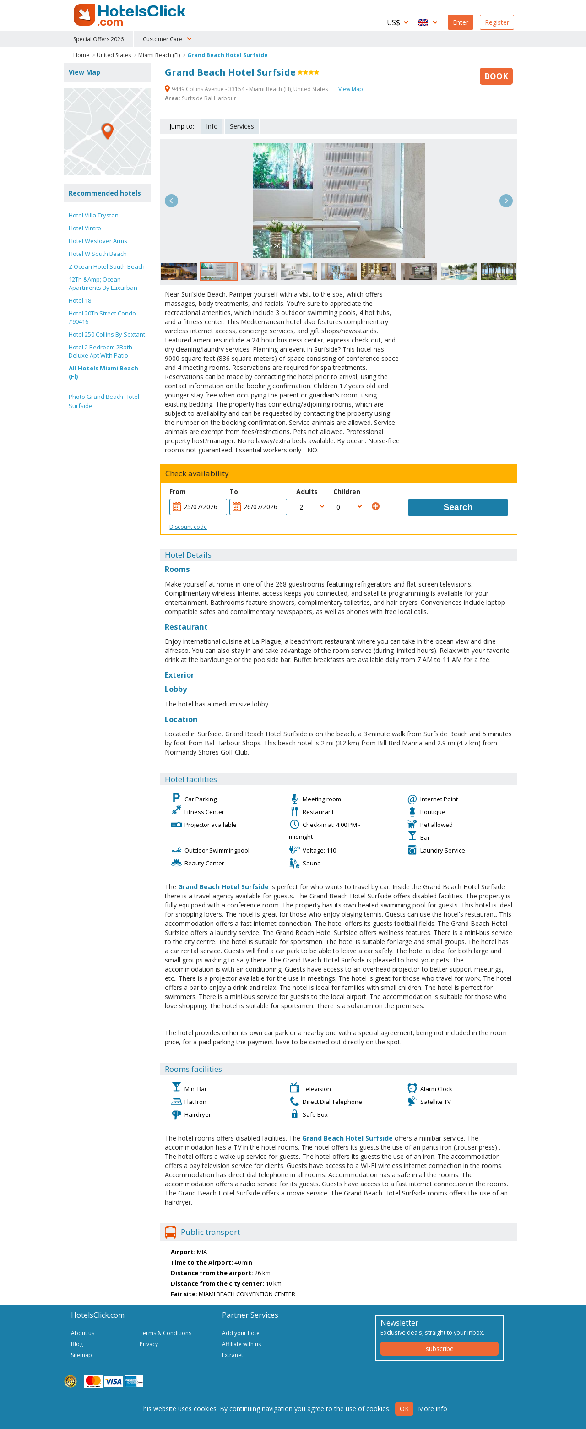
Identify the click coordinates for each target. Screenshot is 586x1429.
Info (212, 126)
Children (346, 491)
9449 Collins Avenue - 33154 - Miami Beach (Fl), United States (247, 89)
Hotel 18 (80, 300)
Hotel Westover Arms (98, 241)
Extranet (232, 1355)
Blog (77, 1344)
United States (114, 55)
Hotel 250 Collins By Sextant (107, 334)
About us (82, 1333)
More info (432, 1408)
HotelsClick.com (130, 15)
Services (242, 126)
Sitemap (81, 1355)
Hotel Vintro (85, 228)
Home (81, 55)
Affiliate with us (241, 1344)
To (233, 491)
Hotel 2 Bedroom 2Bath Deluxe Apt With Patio (100, 351)
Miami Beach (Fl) (159, 55)
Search (458, 507)
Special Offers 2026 (98, 39)
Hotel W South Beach (98, 254)
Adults (307, 491)
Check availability (197, 473)
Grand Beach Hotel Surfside (227, 55)
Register (497, 22)
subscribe (440, 1348)
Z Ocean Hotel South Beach (107, 266)
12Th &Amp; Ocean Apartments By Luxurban (103, 283)
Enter (460, 22)
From (177, 491)
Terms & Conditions (165, 1333)
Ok (404, 1408)
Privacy (149, 1344)
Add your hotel (241, 1333)
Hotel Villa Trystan (94, 215)
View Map (350, 89)
